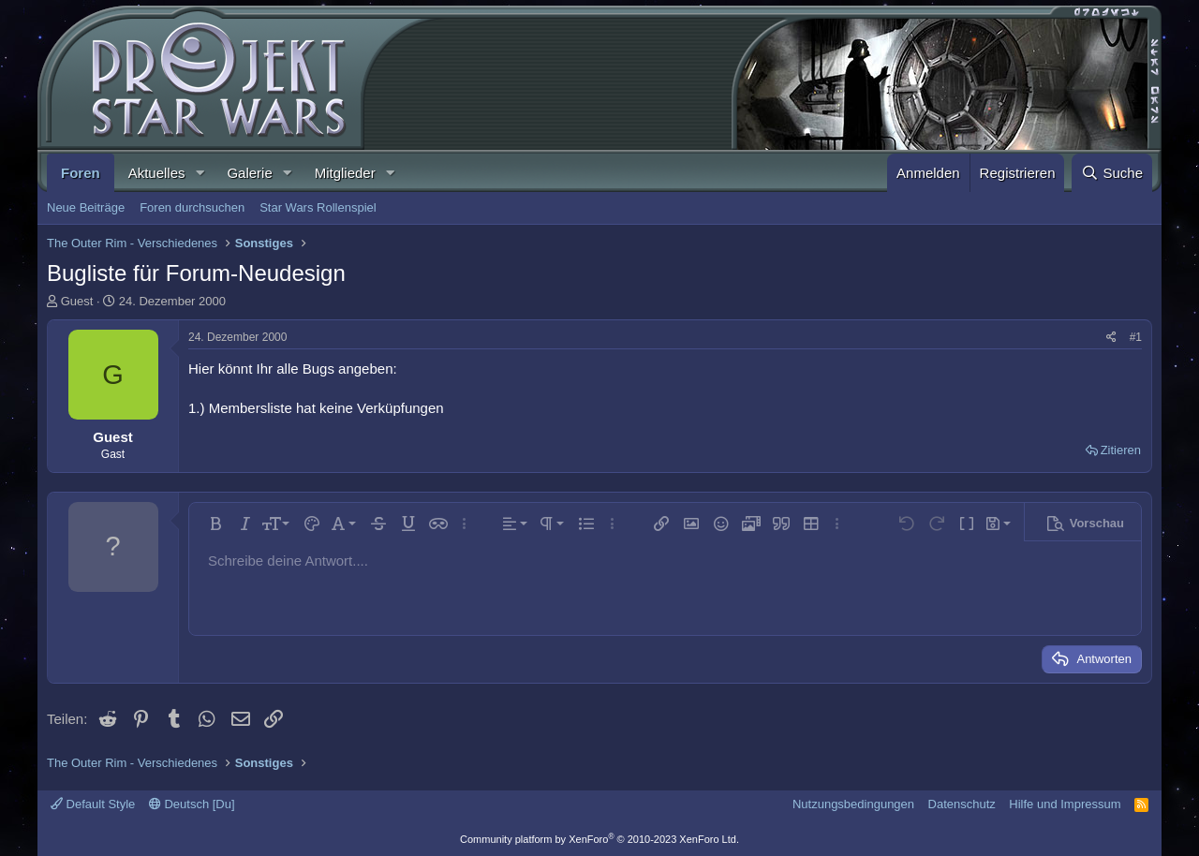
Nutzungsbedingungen (853, 804)
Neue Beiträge (86, 207)
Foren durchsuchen (192, 207)
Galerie (249, 173)
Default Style (93, 804)
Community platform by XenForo (599, 839)
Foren (80, 173)
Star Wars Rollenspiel (318, 207)
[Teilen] (1111, 337)
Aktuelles (156, 173)
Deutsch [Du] (192, 804)
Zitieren (1121, 450)
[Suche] (1112, 173)
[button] (199, 173)
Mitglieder (345, 173)
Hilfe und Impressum (1064, 804)
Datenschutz (962, 804)
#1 (1136, 337)
